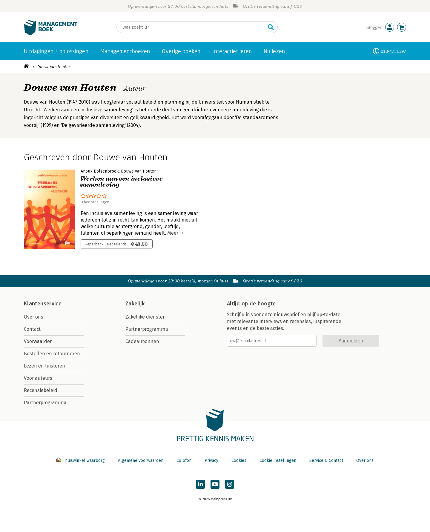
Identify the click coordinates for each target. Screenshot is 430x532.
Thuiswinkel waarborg (81, 460)
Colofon (183, 460)
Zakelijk (135, 303)
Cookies (238, 460)
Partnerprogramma (45, 402)
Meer (172, 233)
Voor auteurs (38, 378)
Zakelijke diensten (145, 317)
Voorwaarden (38, 341)
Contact (32, 329)
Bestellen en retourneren (52, 353)
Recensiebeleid (40, 390)
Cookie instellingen (277, 460)
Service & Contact (326, 460)
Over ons (33, 317)
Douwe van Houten (54, 66)
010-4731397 (393, 51)
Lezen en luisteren (44, 366)
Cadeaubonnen (142, 341)
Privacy (211, 460)
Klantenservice (43, 303)
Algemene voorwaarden (140, 460)
